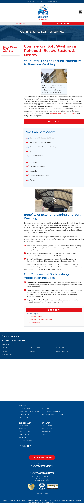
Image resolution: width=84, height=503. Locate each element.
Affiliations (22, 437)
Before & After (47, 428)
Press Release (24, 434)
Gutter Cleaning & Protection (29, 411)
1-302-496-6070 (42, 473)
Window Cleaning (36, 317)
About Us (22, 428)
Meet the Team (24, 431)
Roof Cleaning (34, 323)
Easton (73, 113)
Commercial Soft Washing (10, 49)
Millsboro (67, 113)
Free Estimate (24, 417)
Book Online (63, 24)
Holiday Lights (24, 414)
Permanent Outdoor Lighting (52, 414)
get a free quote (42, 457)
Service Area (23, 425)
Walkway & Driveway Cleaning (40, 320)
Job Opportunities (25, 440)
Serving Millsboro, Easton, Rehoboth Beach (42, 1)
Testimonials (46, 431)
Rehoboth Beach (56, 113)
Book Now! (54, 121)
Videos (44, 434)
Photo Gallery (47, 425)
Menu (80, 12)
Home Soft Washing (26, 408)
